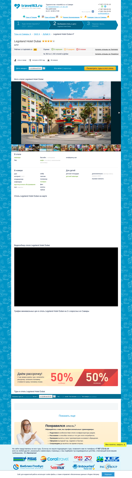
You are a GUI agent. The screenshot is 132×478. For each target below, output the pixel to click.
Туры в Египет (50, 17)
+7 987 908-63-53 (104, 9)
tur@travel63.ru (103, 13)
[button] (119, 112)
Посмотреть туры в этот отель (100, 68)
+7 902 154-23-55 (104, 11)
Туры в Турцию (31, 17)
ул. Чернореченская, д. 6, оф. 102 (57, 6)
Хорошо (108, 474)
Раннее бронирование (71, 17)
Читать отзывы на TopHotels (106, 49)
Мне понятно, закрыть (114, 444)
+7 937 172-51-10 (104, 4)
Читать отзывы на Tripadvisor (107, 54)
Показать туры (106, 396)
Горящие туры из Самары (97, 17)
